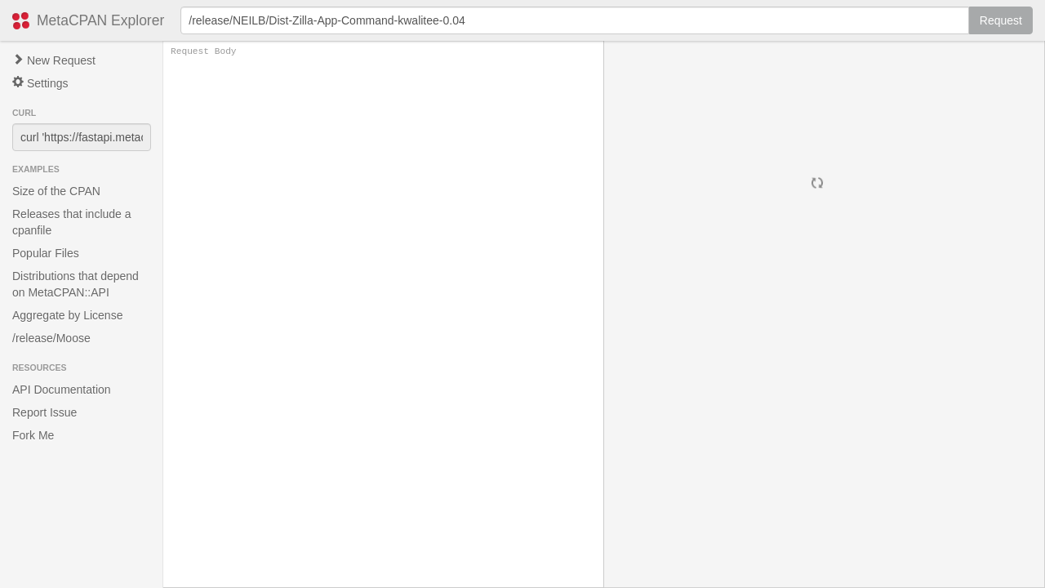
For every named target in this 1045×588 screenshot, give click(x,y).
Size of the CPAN (56, 191)
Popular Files (45, 253)
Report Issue (44, 412)
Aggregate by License (67, 315)
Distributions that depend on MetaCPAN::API (75, 284)
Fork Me (33, 435)
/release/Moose (51, 338)
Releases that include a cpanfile (71, 222)
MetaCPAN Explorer (100, 20)
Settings (40, 83)
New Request (54, 60)
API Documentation (61, 389)
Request (1001, 20)
